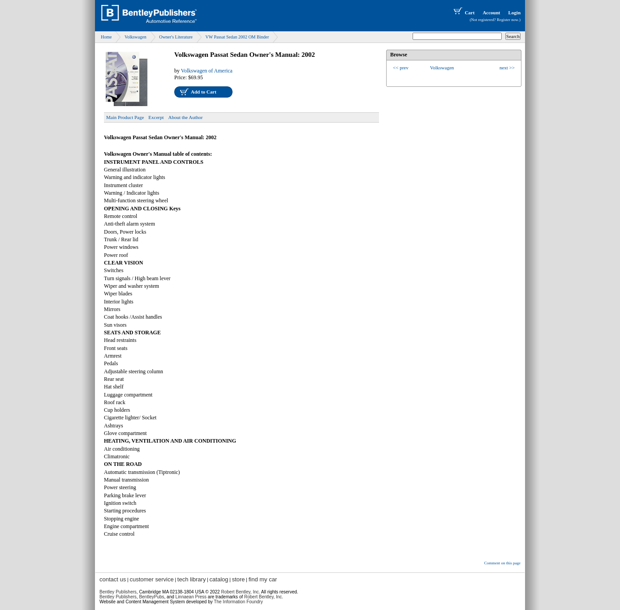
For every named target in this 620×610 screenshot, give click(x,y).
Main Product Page (125, 117)
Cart (463, 12)
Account (491, 12)
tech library (191, 579)
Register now (507, 19)
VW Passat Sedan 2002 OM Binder (237, 36)
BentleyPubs (151, 596)
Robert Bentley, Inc (239, 591)
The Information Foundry (238, 601)
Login (514, 12)
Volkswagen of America (206, 71)
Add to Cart (203, 91)
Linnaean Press (191, 596)
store (238, 579)
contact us (112, 579)
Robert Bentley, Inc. (263, 596)
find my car (263, 579)
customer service (151, 579)
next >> (507, 67)
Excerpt (156, 117)
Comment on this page (502, 563)
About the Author (185, 117)
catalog (219, 579)
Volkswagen (135, 36)
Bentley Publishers (118, 591)
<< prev (401, 67)
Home (106, 36)
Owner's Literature (176, 36)
